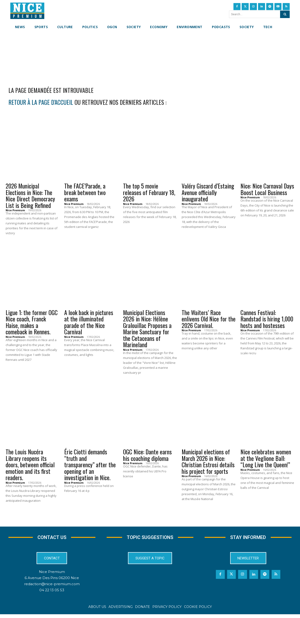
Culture (132, 180)
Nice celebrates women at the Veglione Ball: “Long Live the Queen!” (265, 461)
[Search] (285, 14)
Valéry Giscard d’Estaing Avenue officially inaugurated (208, 195)
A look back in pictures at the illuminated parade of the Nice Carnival (88, 325)
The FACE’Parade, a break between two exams (85, 195)
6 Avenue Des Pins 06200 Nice (52, 582)
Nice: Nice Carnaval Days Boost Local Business (267, 192)
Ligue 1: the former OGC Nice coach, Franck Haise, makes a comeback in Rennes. (32, 325)
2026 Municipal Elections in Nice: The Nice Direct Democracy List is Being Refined (30, 199)
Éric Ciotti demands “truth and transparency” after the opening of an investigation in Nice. (90, 467)
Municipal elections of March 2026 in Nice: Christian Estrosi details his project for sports (208, 464)
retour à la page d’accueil (40, 105)
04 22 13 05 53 (51, 594)
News (13, 180)
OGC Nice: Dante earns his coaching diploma (147, 458)
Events (73, 180)
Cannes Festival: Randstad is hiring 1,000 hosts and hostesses (266, 322)
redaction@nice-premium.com (52, 588)
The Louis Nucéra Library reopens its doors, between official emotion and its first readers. (30, 467)
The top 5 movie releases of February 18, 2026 (149, 195)
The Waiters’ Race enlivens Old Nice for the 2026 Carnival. (209, 322)
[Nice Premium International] (27, 11)
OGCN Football (22, 307)
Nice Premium (15, 213)
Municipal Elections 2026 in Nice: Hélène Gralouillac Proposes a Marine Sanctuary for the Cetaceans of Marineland (147, 331)
